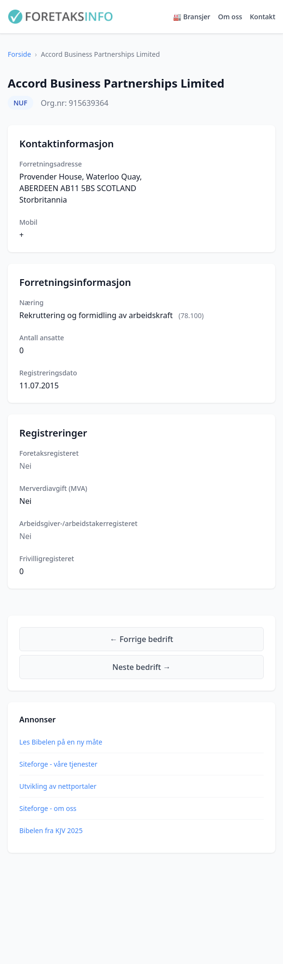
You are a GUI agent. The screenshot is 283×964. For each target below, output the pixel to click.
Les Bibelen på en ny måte (60, 741)
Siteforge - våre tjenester (58, 764)
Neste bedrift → (141, 667)
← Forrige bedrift (141, 639)
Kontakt (262, 16)
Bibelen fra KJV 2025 (50, 830)
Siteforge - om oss (48, 808)
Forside (19, 54)
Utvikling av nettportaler (57, 786)
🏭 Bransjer (191, 16)
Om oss (230, 16)
